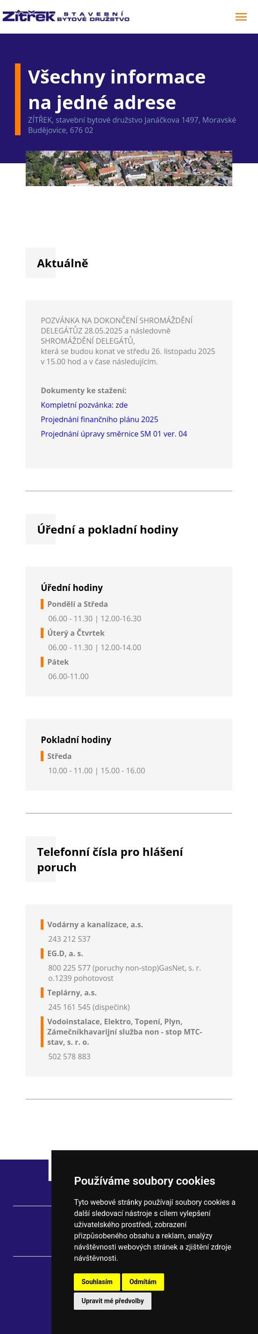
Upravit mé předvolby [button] (112, 1301)
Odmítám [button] (143, 1281)
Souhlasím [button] (97, 1281)
